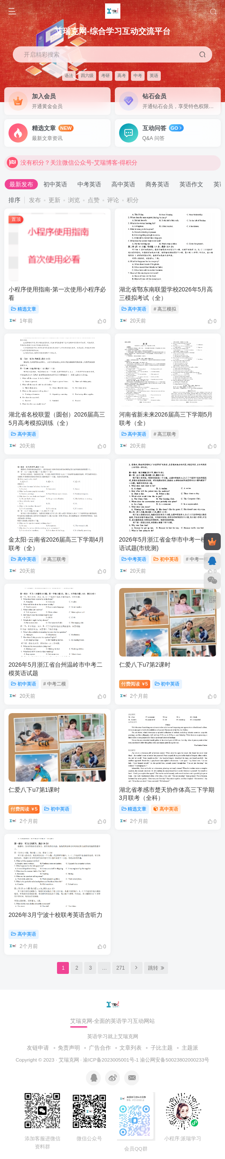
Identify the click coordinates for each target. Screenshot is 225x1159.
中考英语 (89, 184)
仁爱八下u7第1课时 (34, 789)
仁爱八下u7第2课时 (145, 664)
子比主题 (162, 1048)
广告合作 (100, 1048)
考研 (105, 75)
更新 (54, 200)
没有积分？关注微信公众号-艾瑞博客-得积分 (72, 165)
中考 (138, 75)
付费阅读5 (134, 683)
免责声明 (69, 1048)
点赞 (94, 200)
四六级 (87, 75)
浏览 (74, 200)
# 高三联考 (165, 434)
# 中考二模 (54, 683)
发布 (35, 200)
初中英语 (55, 184)
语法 (69, 75)
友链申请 (38, 1048)
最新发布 (21, 184)
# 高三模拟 (165, 308)
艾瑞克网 (69, 1059)
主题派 (190, 1048)
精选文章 (23, 308)
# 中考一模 (197, 559)
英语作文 (191, 184)
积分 (133, 200)
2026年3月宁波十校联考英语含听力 (56, 914)
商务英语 (157, 184)
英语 (154, 75)
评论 (113, 200)
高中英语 (123, 184)
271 (120, 968)
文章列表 (131, 1048)
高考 (121, 75)
